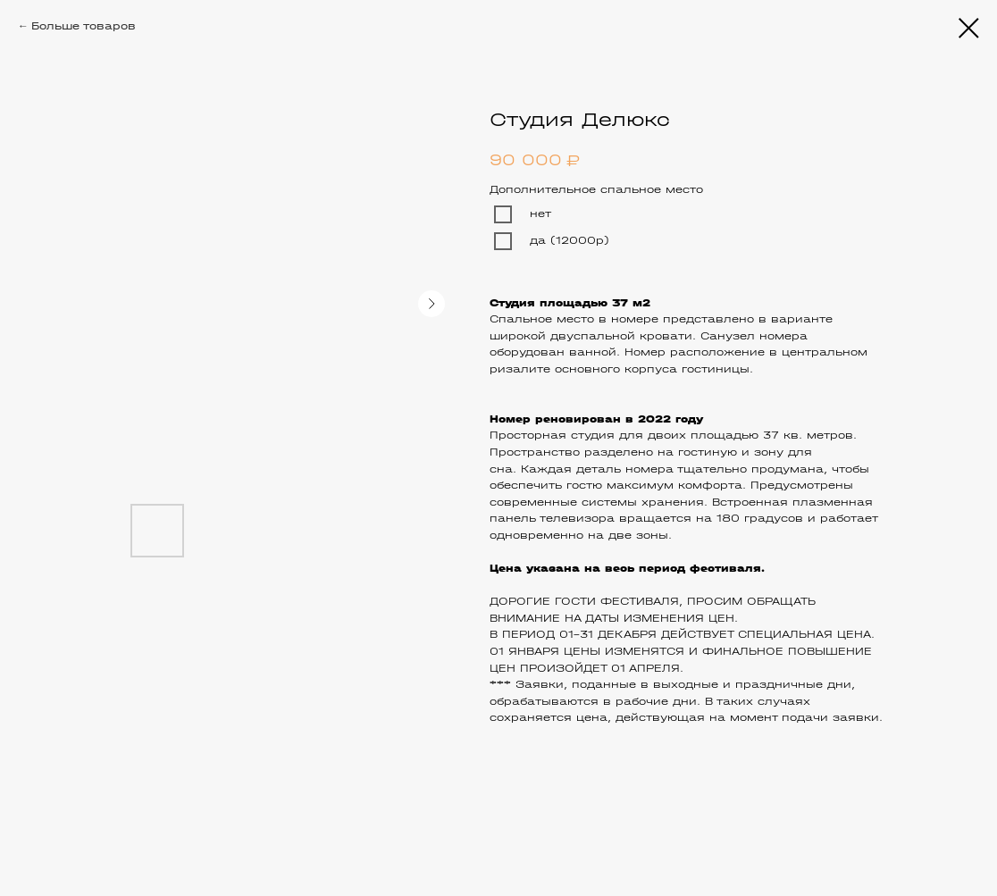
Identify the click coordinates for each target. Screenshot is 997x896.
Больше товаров (83, 26)
